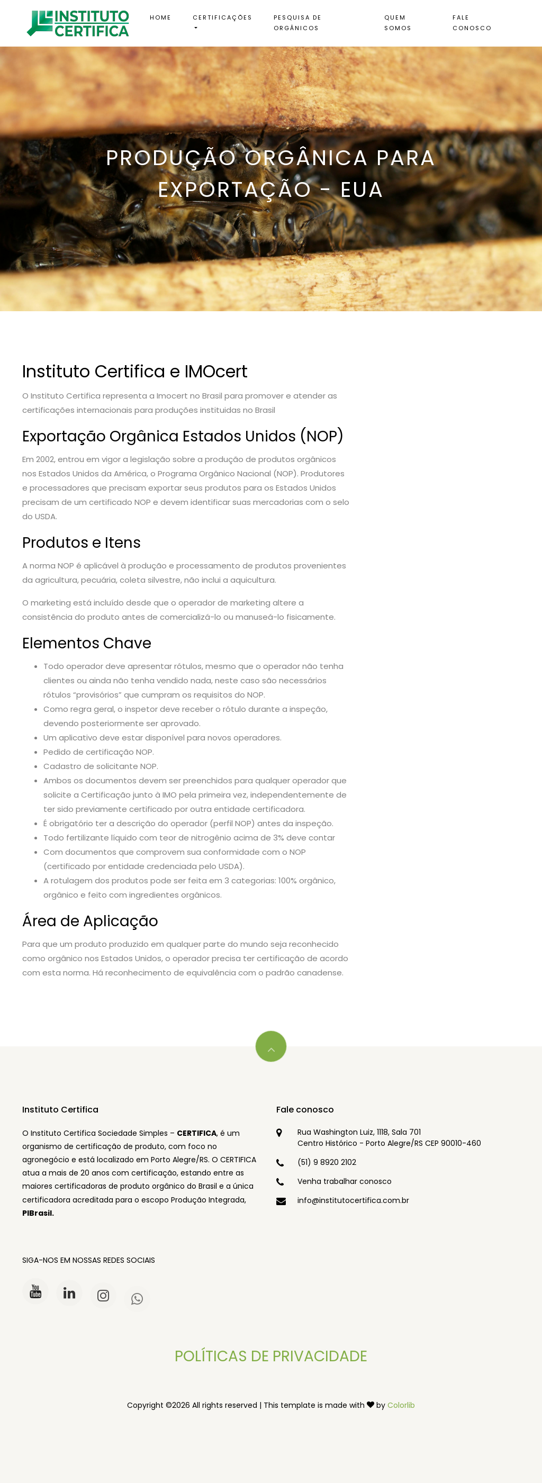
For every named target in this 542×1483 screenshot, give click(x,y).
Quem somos (398, 22)
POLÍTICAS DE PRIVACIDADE (271, 1356)
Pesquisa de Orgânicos (298, 22)
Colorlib (401, 1405)
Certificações (222, 17)
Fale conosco (472, 22)
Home (160, 17)
